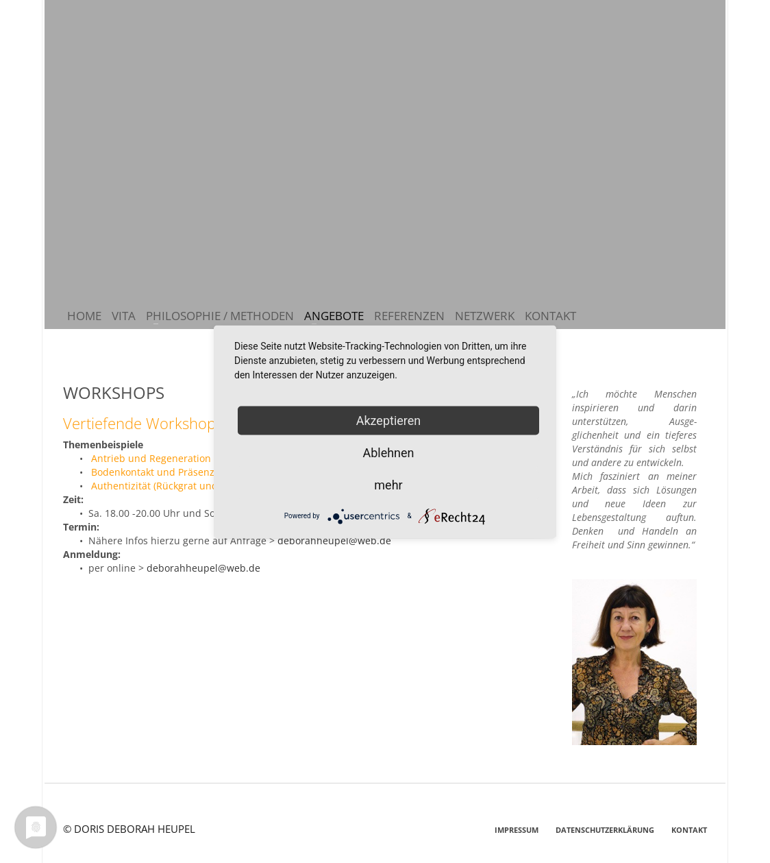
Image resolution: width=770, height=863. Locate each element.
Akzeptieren (388, 420)
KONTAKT (689, 830)
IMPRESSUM (516, 830)
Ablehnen (388, 452)
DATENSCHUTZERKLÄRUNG (605, 830)
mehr (388, 484)
